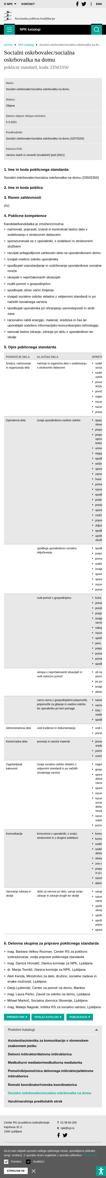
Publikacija (79, 1017)
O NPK (10, 4)
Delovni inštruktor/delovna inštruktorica (40, 1054)
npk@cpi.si (67, 1128)
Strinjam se (16, 1170)
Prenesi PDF (17, 1017)
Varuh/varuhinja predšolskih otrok (35, 1101)
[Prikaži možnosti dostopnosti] (101, 1171)
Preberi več (90, 1155)
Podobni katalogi (53, 1030)
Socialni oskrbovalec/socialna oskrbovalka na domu (49, 1093)
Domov (8, 44)
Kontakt (28, 4)
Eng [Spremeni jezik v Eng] (99, 4)
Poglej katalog (47, 1017)
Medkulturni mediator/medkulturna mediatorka (45, 1062)
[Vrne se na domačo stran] (29, 16)
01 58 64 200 (69, 1122)
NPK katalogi (26, 44)
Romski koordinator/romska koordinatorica (42, 1085)
